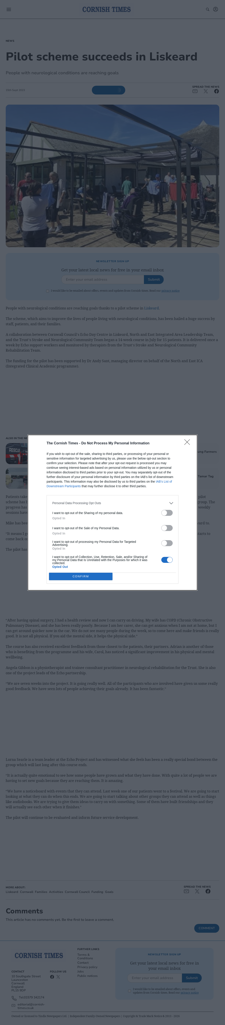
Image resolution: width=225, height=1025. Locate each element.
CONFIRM (81, 576)
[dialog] (112, 512)
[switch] (167, 513)
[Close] (188, 443)
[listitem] (112, 503)
